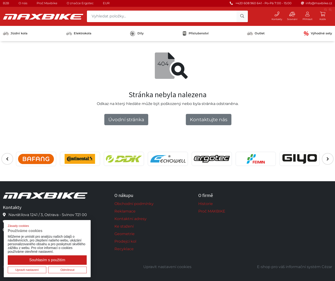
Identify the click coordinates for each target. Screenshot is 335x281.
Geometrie (124, 234)
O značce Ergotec (80, 3)
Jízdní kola (15, 33)
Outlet (256, 33)
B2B (6, 3)
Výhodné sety (317, 33)
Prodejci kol (125, 241)
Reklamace (125, 211)
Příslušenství (195, 33)
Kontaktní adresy (130, 219)
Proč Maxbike (47, 3)
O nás (23, 3)
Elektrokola (78, 33)
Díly (137, 33)
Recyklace (124, 249)
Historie (205, 203)
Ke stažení (124, 226)
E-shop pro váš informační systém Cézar (294, 267)
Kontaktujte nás (208, 119)
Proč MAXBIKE (211, 211)
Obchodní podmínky (134, 203)
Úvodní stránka (126, 119)
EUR (106, 3)
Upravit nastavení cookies (167, 267)
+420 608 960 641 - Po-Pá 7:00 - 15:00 (263, 3)
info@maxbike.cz (319, 3)
